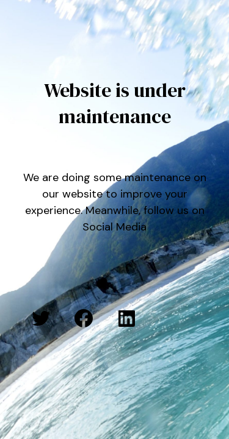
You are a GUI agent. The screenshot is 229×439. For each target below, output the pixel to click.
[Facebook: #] (83, 318)
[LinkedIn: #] (126, 318)
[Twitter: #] (40, 318)
